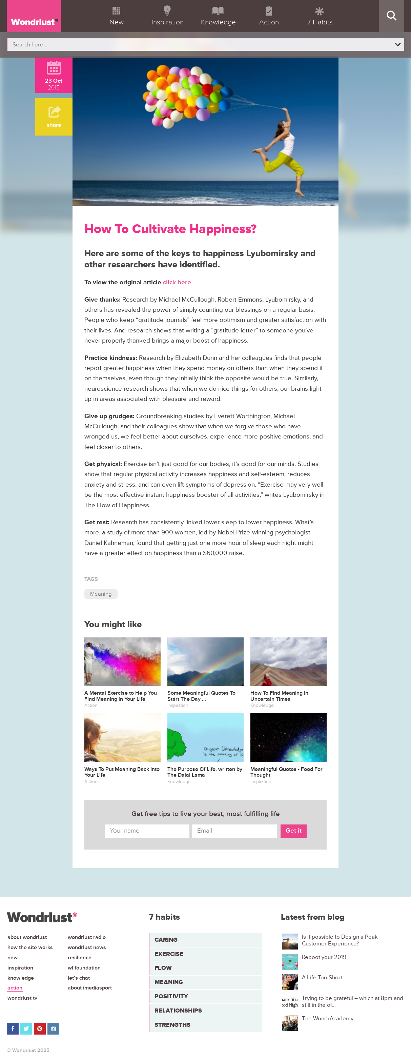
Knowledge (20, 978)
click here (178, 282)
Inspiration (20, 967)
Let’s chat (79, 978)
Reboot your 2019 (324, 957)
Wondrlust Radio (87, 937)
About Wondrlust (27, 937)
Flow (163, 968)
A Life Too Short (322, 977)
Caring (166, 939)
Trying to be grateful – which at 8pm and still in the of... (352, 1001)
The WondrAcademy (327, 1018)
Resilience (79, 957)
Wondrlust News (87, 947)
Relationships (178, 1010)
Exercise (169, 954)
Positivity (171, 996)
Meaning (101, 593)
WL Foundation (84, 967)
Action (14, 987)
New (12, 957)
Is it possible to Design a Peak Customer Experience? (340, 940)
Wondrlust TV (22, 998)
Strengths (172, 1024)
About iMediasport (90, 987)
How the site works (30, 947)
